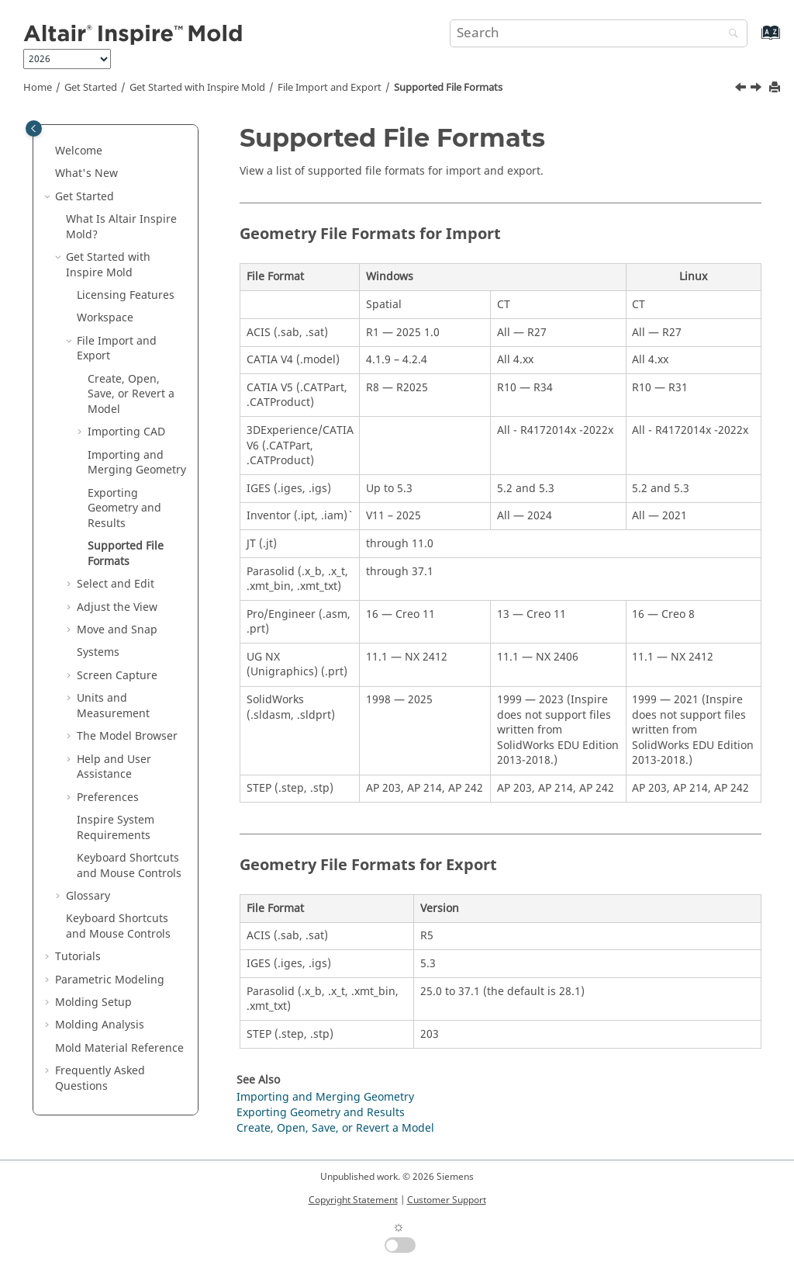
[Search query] (598, 33)
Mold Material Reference (119, 1048)
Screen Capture (117, 676)
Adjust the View (117, 607)
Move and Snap (117, 630)
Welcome (78, 151)
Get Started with (197, 88)
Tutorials (78, 957)
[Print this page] (776, 88)
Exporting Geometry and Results (124, 508)
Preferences (108, 797)
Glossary (88, 896)
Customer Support (446, 1200)
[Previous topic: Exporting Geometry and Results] (742, 89)
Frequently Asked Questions (100, 1078)
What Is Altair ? (121, 227)
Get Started (90, 88)
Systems (98, 652)
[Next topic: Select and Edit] (757, 89)
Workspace (105, 318)
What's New (86, 173)
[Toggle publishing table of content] (34, 128)
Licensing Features (125, 295)
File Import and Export (329, 88)
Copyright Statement (353, 1200)
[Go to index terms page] (754, 40)
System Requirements (115, 828)
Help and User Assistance (114, 767)
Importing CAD (126, 432)
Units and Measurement (113, 706)
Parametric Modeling (109, 980)
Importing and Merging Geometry (137, 463)
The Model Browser (127, 736)
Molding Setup (93, 1002)
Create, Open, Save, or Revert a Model (131, 394)
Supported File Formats (448, 88)
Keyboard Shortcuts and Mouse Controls (129, 866)
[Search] (729, 34)
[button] (49, 151)
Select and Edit (115, 584)
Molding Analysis (99, 1025)
